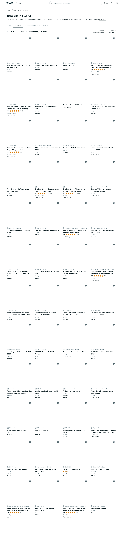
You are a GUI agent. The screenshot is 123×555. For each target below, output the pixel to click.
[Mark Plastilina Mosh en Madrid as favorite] (114, 443)
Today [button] (23, 32)
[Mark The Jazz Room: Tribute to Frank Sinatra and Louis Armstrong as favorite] (30, 81)
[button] (26, 11)
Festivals (46, 26)
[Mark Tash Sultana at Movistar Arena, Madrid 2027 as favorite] (114, 204)
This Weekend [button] (36, 32)
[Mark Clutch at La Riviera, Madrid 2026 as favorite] (58, 204)
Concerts (17, 26)
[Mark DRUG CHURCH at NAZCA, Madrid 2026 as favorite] (58, 246)
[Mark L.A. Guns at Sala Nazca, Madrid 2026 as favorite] (58, 365)
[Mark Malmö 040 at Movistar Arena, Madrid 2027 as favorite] (58, 443)
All (10, 26)
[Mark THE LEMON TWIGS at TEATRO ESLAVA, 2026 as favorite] (30, 39)
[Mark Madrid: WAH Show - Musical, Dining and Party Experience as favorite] (114, 39)
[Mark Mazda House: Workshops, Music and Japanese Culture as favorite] (86, 204)
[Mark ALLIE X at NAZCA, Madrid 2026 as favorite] (86, 122)
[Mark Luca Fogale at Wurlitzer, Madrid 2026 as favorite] (30, 326)
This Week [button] (49, 32)
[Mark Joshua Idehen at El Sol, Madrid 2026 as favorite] (86, 404)
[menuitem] (10, 25)
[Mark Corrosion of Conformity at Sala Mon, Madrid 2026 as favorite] (114, 287)
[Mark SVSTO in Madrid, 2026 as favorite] (86, 443)
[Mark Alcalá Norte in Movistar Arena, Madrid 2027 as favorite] (114, 365)
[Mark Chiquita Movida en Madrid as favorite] (30, 404)
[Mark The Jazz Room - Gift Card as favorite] (86, 81)
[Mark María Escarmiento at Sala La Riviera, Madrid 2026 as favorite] (58, 287)
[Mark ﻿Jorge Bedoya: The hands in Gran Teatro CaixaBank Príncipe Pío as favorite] (30, 483)
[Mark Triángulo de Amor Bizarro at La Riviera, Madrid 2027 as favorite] (86, 246)
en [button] (105, 3)
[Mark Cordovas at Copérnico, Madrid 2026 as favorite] (30, 204)
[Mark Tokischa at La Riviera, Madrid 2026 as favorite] (58, 81)
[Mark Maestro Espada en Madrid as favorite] (30, 443)
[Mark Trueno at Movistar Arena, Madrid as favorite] (86, 326)
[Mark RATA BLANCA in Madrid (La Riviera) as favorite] (58, 326)
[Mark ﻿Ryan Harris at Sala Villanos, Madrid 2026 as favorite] (58, 483)
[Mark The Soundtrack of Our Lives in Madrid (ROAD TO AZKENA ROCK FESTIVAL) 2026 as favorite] (30, 287)
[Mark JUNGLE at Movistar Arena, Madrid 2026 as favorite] (58, 122)
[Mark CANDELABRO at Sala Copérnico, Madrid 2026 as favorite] (114, 81)
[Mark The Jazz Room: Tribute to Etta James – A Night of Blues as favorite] (86, 163)
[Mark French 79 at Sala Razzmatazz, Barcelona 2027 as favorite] (30, 163)
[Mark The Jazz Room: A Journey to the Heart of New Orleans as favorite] (58, 163)
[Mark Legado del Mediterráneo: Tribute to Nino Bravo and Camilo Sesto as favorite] (114, 404)
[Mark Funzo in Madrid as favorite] (86, 39)
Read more (102, 20)
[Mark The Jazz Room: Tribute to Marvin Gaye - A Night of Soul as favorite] (30, 122)
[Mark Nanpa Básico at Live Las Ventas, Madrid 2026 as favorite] (114, 122)
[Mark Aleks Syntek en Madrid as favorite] (86, 365)
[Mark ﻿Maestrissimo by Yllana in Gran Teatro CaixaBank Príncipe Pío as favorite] (114, 246)
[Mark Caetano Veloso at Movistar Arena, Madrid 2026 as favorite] (114, 163)
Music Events (17, 11)
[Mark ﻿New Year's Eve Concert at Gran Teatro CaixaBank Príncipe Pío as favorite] (86, 483)
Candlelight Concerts (32, 26)
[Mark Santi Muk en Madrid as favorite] (114, 483)
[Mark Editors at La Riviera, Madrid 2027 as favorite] (58, 39)
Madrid (9, 11)
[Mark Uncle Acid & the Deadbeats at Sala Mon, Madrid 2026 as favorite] (86, 287)
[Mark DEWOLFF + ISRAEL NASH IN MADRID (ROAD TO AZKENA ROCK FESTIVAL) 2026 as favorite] (30, 246)
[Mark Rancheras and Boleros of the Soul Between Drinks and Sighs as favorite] (30, 365)
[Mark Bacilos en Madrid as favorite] (58, 404)
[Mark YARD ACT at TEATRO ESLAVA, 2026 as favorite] (114, 326)
